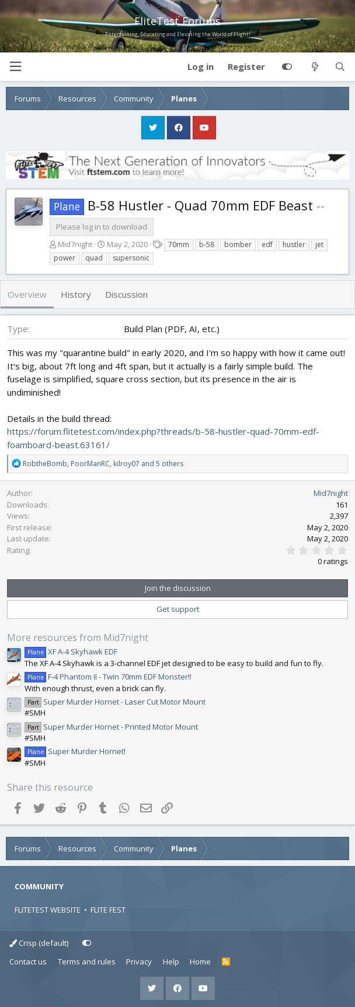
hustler (294, 244)
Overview (27, 294)
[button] (15, 66)
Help (171, 961)
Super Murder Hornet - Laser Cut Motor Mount (115, 701)
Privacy (139, 961)
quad (94, 258)
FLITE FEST (108, 909)
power (64, 258)
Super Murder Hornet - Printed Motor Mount (111, 726)
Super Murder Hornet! (75, 751)
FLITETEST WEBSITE (48, 909)
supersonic (131, 258)
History (76, 294)
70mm (178, 244)
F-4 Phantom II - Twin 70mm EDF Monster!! (108, 676)
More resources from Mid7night (77, 637)
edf (267, 244)
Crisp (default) (38, 943)
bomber (238, 244)
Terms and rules (87, 961)
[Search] (340, 67)
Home (200, 961)
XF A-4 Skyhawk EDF (71, 651)
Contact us (28, 961)
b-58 (206, 244)
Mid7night (75, 244)
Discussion (126, 294)
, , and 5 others (103, 464)
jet (319, 244)
